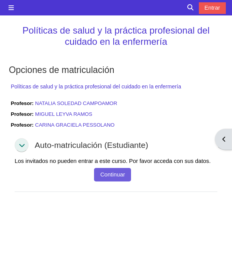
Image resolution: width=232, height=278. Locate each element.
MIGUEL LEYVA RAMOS (63, 114)
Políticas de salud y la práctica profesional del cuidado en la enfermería (116, 36)
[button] (22, 145)
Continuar (112, 174)
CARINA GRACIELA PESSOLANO (74, 125)
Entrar (212, 8)
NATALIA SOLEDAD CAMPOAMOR (76, 103)
